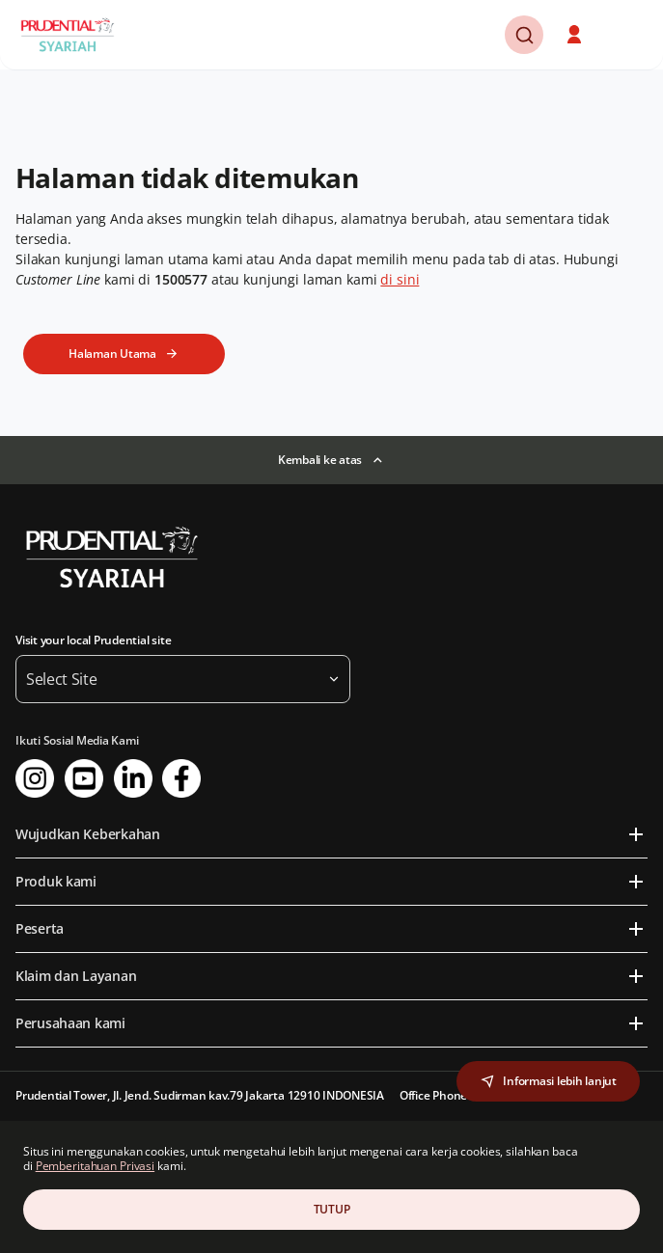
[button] (576, 34)
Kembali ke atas (320, 459)
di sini (399, 279)
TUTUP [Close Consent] (332, 1209)
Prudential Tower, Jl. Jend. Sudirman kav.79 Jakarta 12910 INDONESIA (199, 1095)
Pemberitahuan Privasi (95, 1166)
